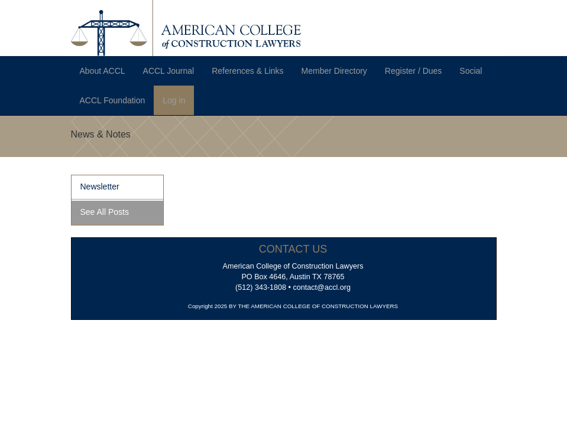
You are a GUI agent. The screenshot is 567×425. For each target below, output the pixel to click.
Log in (174, 100)
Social (470, 71)
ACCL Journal (169, 71)
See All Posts (104, 212)
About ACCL (102, 71)
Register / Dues (413, 71)
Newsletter (99, 186)
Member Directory (334, 71)
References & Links (247, 71)
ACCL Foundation (112, 100)
